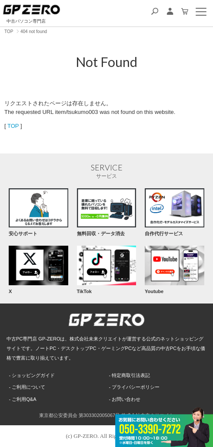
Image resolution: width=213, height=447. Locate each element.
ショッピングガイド (33, 375)
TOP (13, 126)
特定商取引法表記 (131, 375)
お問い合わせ (126, 399)
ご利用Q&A (24, 399)
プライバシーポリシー (136, 387)
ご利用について (28, 387)
